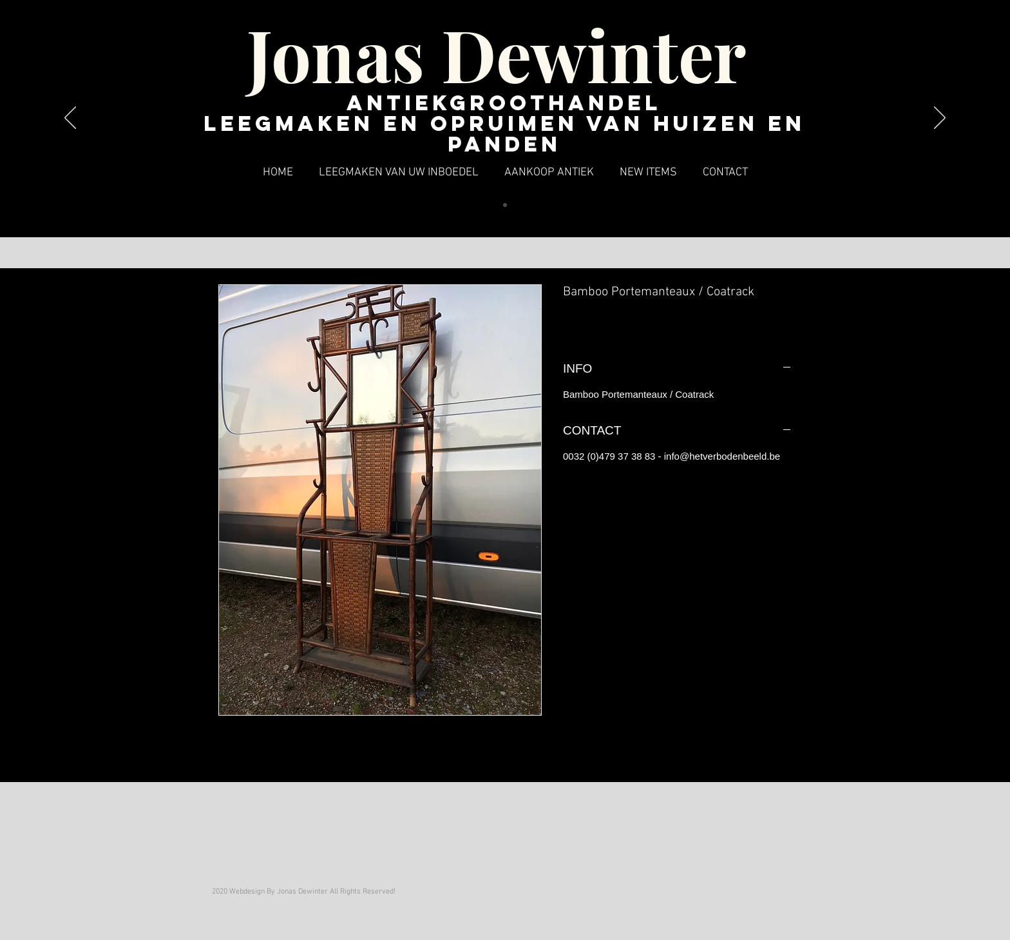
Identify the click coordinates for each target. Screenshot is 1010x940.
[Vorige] (70, 118)
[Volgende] (940, 118)
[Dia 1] (505, 205)
